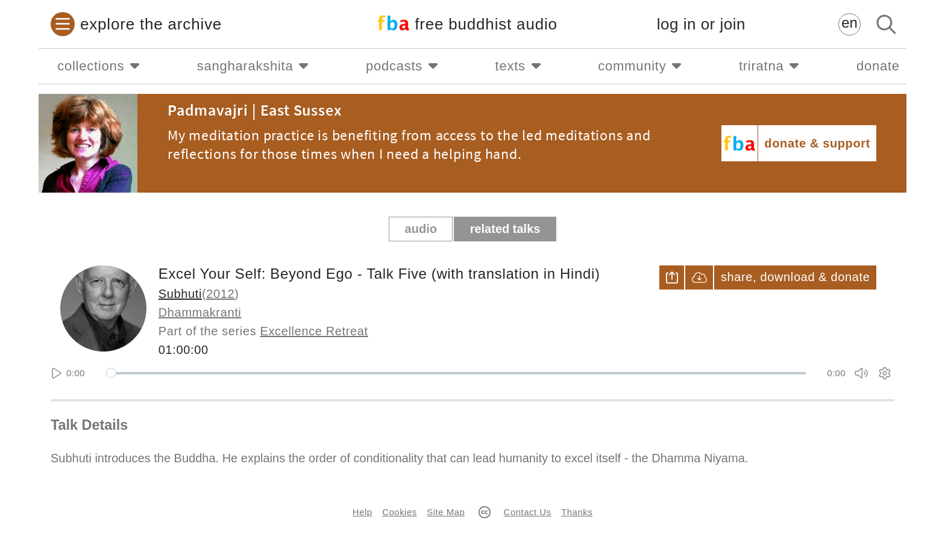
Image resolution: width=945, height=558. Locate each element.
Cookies (399, 512)
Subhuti (180, 293)
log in (701, 24)
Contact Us (527, 512)
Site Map (446, 512)
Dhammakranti (200, 312)
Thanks (576, 512)
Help (362, 512)
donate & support (817, 143)
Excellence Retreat (314, 331)
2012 (220, 293)
